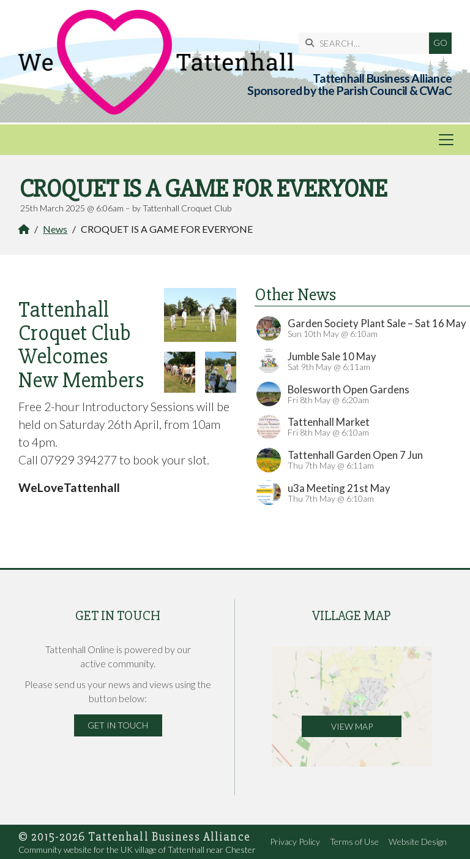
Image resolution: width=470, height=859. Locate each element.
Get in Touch (118, 725)
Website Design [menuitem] (418, 841)
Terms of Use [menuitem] (354, 841)
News (55, 229)
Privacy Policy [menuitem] (295, 841)
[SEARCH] (367, 43)
